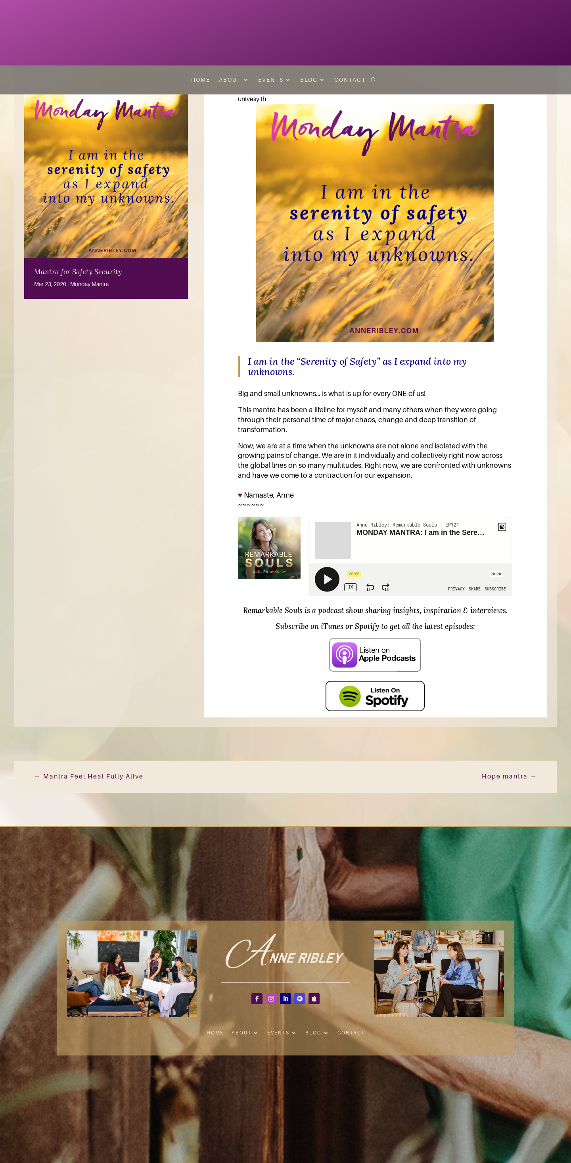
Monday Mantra (89, 284)
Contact (350, 80)
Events (271, 80)
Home (200, 80)
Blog (309, 80)
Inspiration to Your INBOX (519, 26)
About (230, 80)
